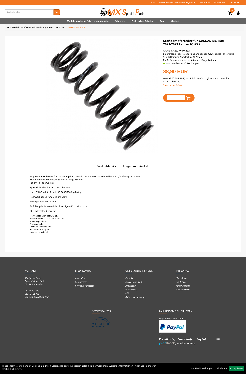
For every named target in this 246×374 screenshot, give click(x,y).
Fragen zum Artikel (135, 166)
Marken (175, 20)
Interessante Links (134, 281)
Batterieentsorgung (134, 296)
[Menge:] (176, 97)
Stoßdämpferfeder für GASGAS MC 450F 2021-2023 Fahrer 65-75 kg (194, 42)
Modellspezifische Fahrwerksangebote (88, 20)
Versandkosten (183, 285)
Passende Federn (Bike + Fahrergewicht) (177, 2)
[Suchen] (56, 12)
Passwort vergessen (84, 285)
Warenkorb (205, 2)
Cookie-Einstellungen (202, 368)
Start (153, 2)
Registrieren (81, 281)
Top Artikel (181, 281)
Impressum (130, 285)
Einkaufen (233, 2)
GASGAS (60, 27)
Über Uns (219, 2)
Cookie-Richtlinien (11, 368)
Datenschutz (131, 289)
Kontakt (129, 278)
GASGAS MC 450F (76, 27)
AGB (127, 293)
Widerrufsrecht (183, 289)
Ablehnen (222, 368)
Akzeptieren (236, 368)
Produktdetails (106, 166)
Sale (162, 20)
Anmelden (80, 278)
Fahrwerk (120, 20)
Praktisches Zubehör (142, 20)
